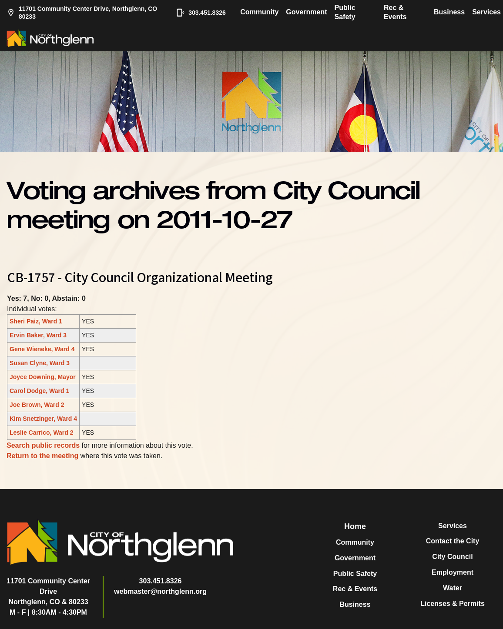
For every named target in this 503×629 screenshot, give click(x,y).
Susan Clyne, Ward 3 (40, 362)
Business (449, 12)
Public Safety (345, 12)
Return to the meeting (42, 455)
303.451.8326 (200, 12)
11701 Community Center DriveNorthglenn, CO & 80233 (48, 591)
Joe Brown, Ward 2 (37, 404)
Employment (452, 572)
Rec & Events (395, 12)
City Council (452, 556)
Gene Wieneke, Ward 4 (42, 349)
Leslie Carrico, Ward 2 (42, 432)
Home (355, 526)
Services (486, 12)
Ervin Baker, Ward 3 (38, 335)
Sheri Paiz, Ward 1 (36, 321)
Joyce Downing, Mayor (43, 376)
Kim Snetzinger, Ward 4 (43, 418)
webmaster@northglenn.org (160, 591)
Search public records (43, 445)
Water (452, 588)
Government (306, 12)
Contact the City (453, 541)
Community (259, 12)
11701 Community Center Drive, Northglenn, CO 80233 (82, 12)
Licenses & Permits (452, 603)
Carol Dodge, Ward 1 (39, 390)
